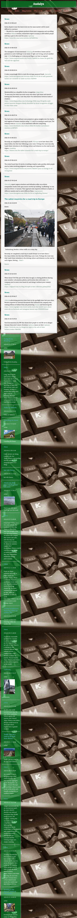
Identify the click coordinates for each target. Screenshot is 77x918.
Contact (48, 11)
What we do (38, 11)
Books (17, 11)
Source (7, 264)
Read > (21, 260)
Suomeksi (57, 11)
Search (66, 11)
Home (10, 11)
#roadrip (14, 362)
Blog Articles (26, 11)
